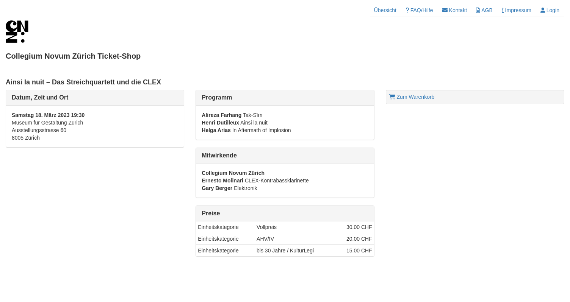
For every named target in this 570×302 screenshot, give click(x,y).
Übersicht (385, 10)
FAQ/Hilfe (419, 10)
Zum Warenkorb (412, 97)
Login (549, 10)
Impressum (516, 10)
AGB (484, 10)
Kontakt (454, 10)
